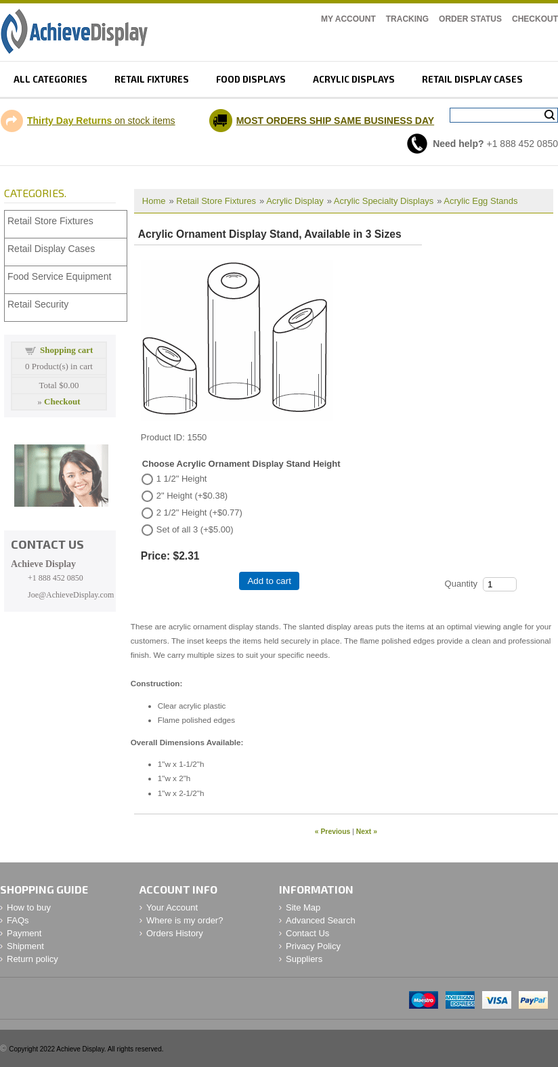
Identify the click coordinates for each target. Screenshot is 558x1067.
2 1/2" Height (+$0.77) (199, 512)
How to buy (29, 907)
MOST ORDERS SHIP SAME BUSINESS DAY (335, 120)
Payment (24, 933)
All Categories (50, 79)
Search (549, 115)
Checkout (535, 19)
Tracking (407, 19)
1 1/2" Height (181, 479)
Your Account (172, 907)
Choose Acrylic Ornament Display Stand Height (241, 464)
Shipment (25, 946)
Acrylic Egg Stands (480, 201)
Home (154, 201)
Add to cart (269, 581)
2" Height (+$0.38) (192, 495)
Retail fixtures (151, 79)
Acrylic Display (295, 201)
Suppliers (304, 959)
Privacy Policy (313, 946)
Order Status (470, 19)
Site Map (303, 907)
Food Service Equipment (59, 276)
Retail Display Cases (51, 248)
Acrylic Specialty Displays (383, 201)
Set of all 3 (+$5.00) (195, 529)
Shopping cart (66, 350)
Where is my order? (184, 920)
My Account (348, 19)
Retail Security (37, 304)
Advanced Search (321, 920)
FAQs (18, 920)
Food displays (251, 79)
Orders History (174, 933)
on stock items (101, 120)
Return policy (32, 959)
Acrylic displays (354, 79)
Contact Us (307, 933)
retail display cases (472, 79)
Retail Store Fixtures (216, 201)
